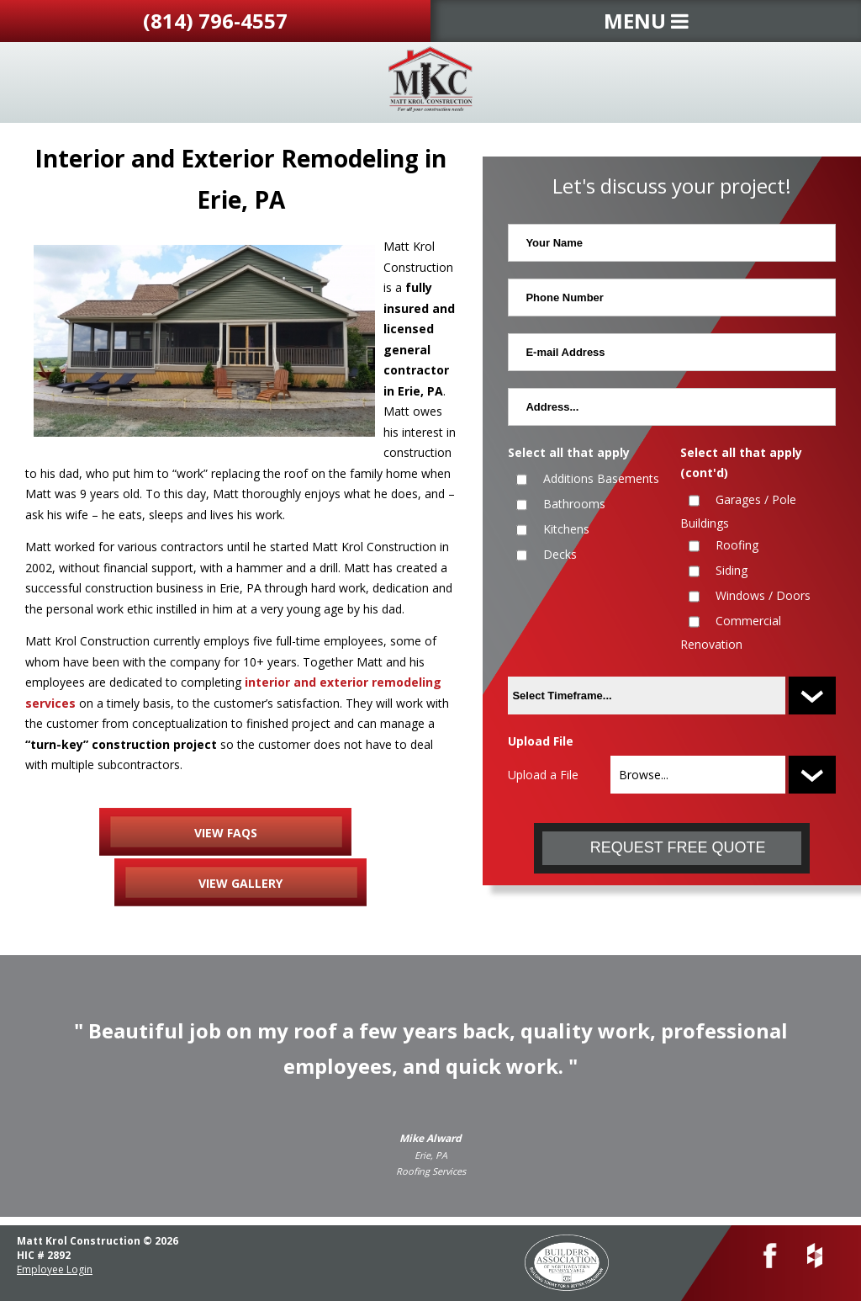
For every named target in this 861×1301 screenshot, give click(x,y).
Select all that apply (569, 452)
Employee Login (54, 1269)
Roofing (737, 545)
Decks (560, 554)
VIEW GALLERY (240, 883)
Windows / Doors (763, 595)
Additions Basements (601, 478)
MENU (646, 21)
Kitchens (566, 529)
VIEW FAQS (225, 833)
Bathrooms (574, 504)
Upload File (540, 741)
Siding (731, 570)
